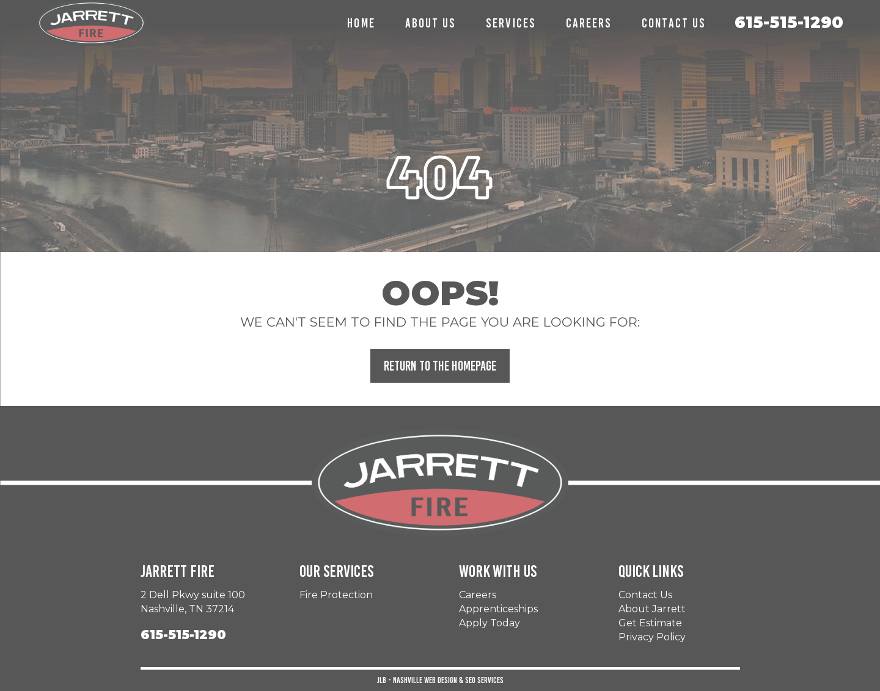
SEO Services (484, 680)
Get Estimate (650, 623)
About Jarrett (652, 609)
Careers (477, 595)
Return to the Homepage (440, 366)
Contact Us (645, 595)
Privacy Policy (652, 637)
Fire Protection (336, 595)
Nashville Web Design (425, 680)
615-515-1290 (789, 22)
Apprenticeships (498, 609)
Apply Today (489, 623)
